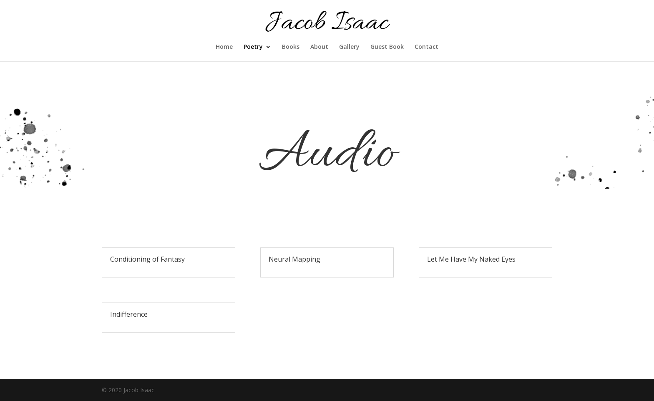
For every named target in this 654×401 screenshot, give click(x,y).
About (319, 47)
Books (290, 47)
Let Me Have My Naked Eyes (471, 259)
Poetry (253, 47)
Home (224, 47)
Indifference (129, 314)
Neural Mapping (294, 259)
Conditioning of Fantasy (147, 259)
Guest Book (387, 47)
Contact (426, 47)
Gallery (349, 47)
